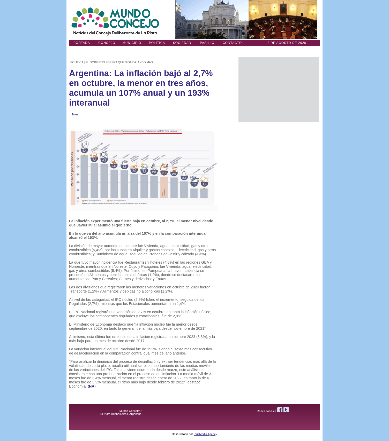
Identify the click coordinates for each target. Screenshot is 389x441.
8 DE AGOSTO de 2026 (286, 43)
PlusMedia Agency (205, 434)
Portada (81, 43)
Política (157, 43)
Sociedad (182, 43)
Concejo (106, 43)
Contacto (232, 43)
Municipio (132, 43)
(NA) (91, 386)
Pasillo (207, 43)
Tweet (75, 114)
